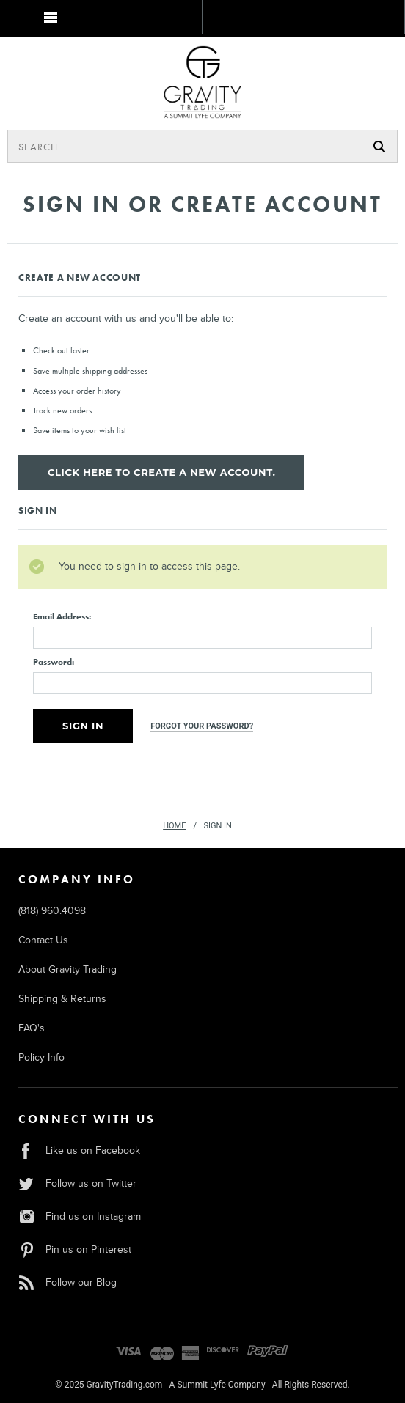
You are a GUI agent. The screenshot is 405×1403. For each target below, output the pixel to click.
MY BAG (49, 53)
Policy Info (41, 1057)
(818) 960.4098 (52, 911)
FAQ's (31, 1028)
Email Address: (62, 616)
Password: (53, 662)
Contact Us (43, 940)
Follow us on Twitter (77, 1183)
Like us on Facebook (79, 1150)
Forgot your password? (201, 726)
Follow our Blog (67, 1282)
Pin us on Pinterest (74, 1249)
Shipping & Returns (62, 999)
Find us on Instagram (79, 1216)
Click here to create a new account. (161, 472)
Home (174, 826)
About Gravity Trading (67, 969)
